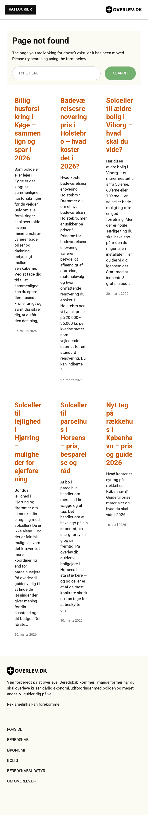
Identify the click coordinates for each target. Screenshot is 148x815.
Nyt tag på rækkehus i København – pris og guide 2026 (119, 434)
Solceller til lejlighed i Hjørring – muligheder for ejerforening (27, 442)
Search (120, 73)
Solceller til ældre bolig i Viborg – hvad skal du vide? (119, 125)
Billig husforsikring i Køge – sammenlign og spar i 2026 (27, 129)
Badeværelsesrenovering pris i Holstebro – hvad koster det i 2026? (73, 133)
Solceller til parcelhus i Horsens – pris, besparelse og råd (73, 438)
